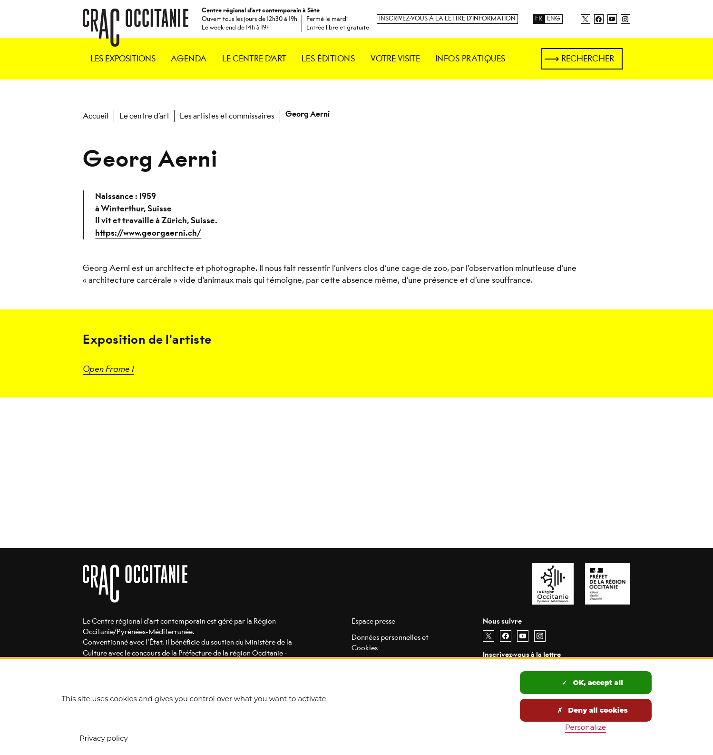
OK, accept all (592, 682)
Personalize (585, 727)
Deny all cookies (592, 710)
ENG (553, 18)
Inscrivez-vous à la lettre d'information (447, 18)
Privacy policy (103, 738)
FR (538, 18)
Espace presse (373, 621)
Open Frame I (108, 368)
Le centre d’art (144, 115)
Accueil (95, 115)
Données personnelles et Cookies (390, 642)
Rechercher (587, 58)
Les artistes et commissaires (227, 115)
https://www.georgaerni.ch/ (148, 233)
